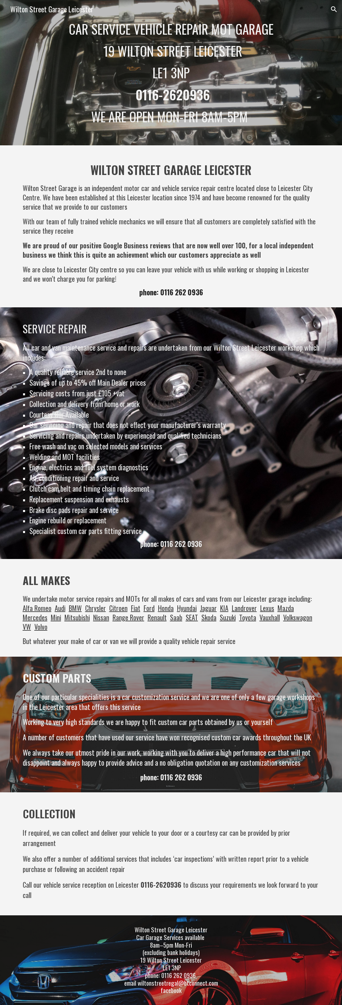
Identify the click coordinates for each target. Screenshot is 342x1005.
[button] (334, 9)
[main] (171, 73)
